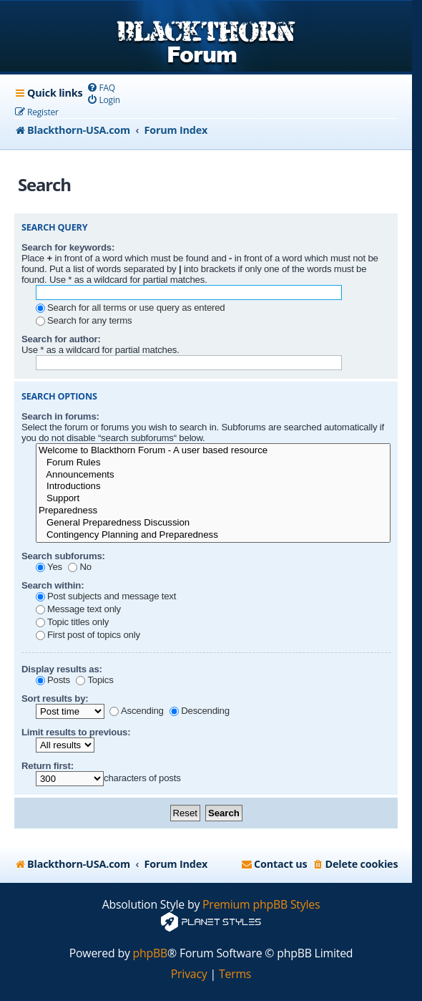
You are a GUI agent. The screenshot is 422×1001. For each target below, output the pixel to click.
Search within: (52, 585)
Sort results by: (55, 698)
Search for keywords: (67, 247)
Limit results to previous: (75, 732)
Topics (94, 679)
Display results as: (61, 669)
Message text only (78, 609)
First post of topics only (88, 634)
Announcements (213, 475)
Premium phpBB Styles (261, 904)
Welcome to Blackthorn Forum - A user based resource (213, 451)
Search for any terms (84, 320)
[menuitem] (100, 88)
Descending (200, 710)
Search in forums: (60, 416)
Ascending (136, 710)
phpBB (150, 953)
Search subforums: (63, 556)
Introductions (213, 486)
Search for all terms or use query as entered (130, 307)
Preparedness (213, 511)
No (79, 566)
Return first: (47, 765)
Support (213, 499)
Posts (53, 679)
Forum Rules (213, 463)
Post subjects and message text (106, 596)
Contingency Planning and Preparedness (213, 535)
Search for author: (61, 339)
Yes (49, 566)
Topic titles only (72, 621)
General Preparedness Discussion (213, 523)
